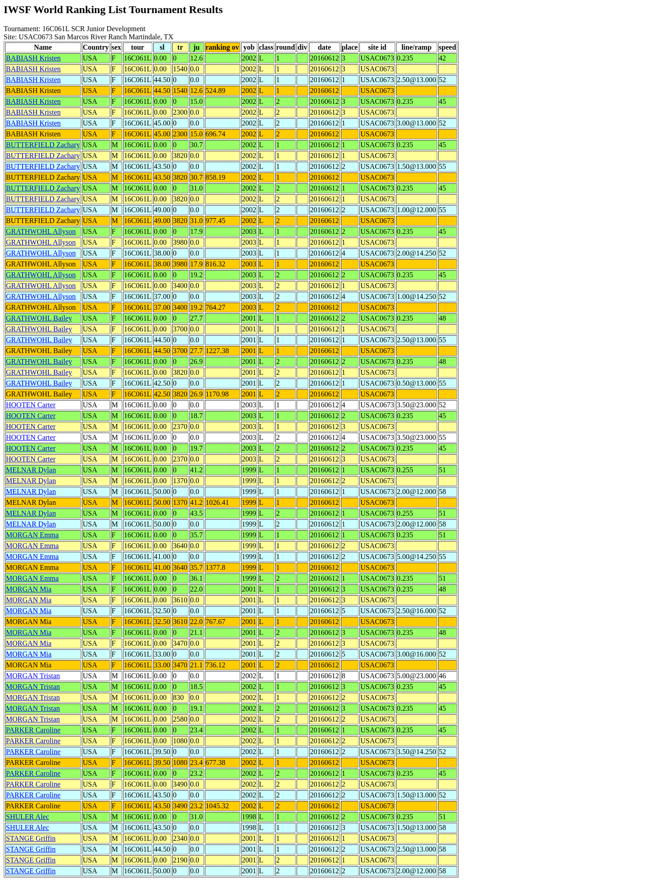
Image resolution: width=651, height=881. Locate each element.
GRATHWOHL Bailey (39, 318)
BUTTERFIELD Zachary (43, 145)
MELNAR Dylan (31, 470)
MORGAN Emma (32, 535)
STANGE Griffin (31, 838)
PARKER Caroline (33, 730)
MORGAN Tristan (33, 676)
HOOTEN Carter (31, 405)
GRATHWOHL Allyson (41, 231)
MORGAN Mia (29, 589)
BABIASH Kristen (33, 58)
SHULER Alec (27, 816)
